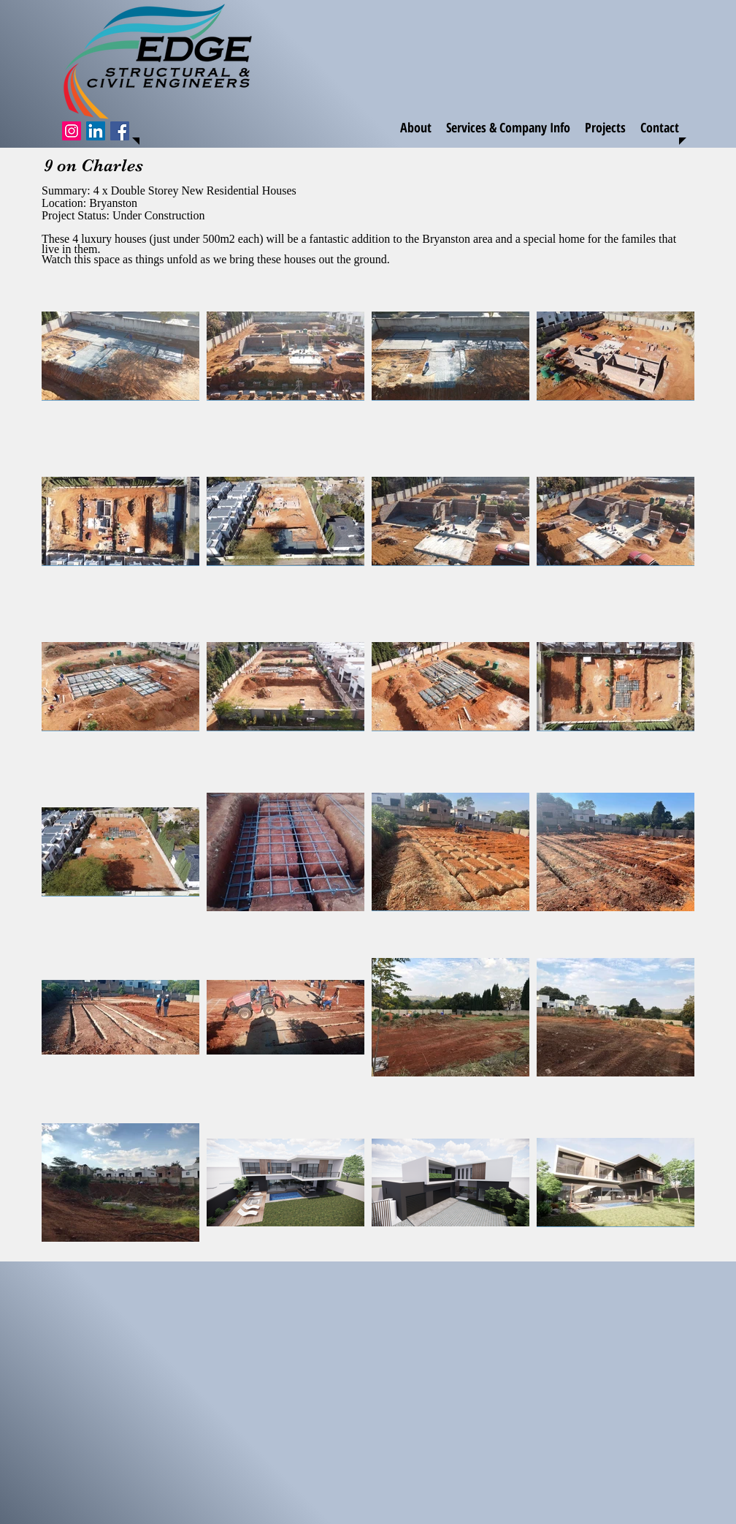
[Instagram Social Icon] (71, 130)
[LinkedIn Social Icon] (95, 130)
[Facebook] (119, 130)
